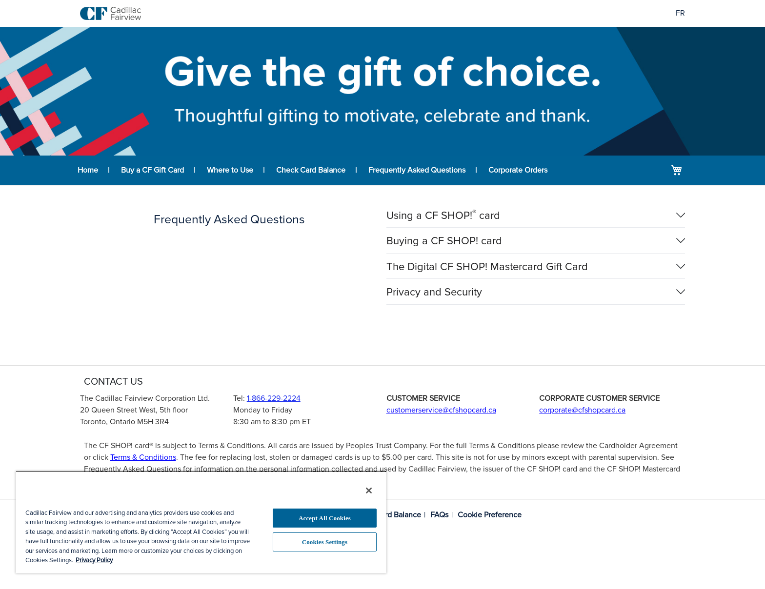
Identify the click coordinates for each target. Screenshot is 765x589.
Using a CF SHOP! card (443, 216)
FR (680, 13)
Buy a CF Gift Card (152, 170)
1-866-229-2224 (274, 398)
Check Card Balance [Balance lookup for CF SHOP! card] (310, 170)
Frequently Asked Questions (416, 170)
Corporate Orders (517, 170)
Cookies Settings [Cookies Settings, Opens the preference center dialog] (324, 542)
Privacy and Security (434, 292)
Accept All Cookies (325, 518)
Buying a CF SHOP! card (444, 241)
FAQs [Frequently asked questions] (439, 515)
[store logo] (110, 13)
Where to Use (230, 170)
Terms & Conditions (143, 457)
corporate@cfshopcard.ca (582, 410)
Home (88, 170)
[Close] (369, 490)
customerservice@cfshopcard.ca (441, 410)
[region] (201, 522)
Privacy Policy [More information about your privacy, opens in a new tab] (94, 560)
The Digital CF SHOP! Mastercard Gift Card (487, 267)
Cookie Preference (490, 515)
